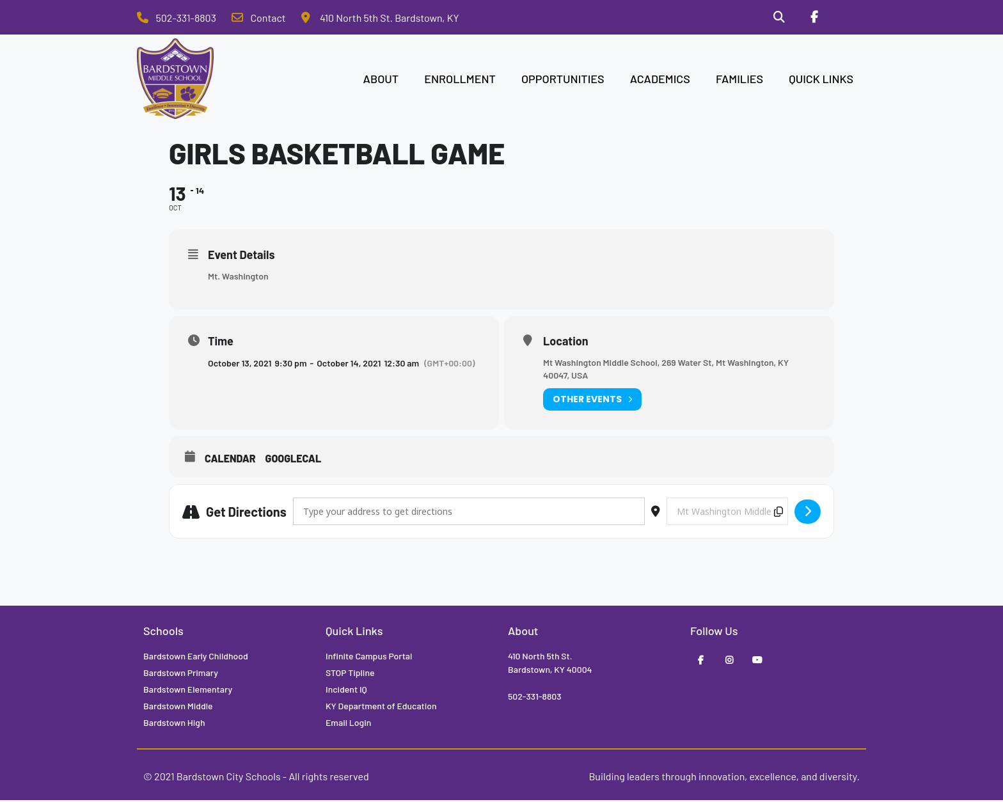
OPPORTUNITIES (562, 81)
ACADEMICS (660, 81)
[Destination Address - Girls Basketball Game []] (727, 513)
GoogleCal (293, 460)
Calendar (230, 460)
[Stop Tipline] (847, 18)
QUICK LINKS (821, 81)
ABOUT (381, 81)
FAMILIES (739, 81)
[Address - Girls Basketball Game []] (469, 513)
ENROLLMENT (460, 81)
